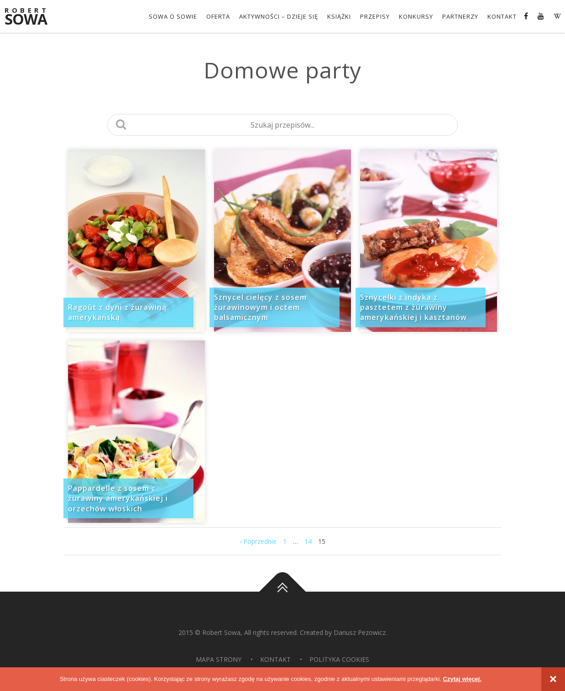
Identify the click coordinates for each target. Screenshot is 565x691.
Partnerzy (460, 16)
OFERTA (218, 16)
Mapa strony (218, 659)
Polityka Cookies (339, 659)
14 (308, 541)
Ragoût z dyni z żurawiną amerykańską (117, 312)
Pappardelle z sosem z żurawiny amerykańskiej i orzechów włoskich (118, 498)
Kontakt (502, 16)
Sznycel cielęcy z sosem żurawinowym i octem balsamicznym (260, 307)
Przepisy (375, 16)
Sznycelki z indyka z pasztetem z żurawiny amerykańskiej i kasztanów (413, 307)
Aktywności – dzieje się (278, 16)
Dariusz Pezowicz (360, 632)
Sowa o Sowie (173, 16)
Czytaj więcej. (462, 679)
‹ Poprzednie (258, 541)
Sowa (32, 17)
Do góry (282, 591)
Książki (339, 16)
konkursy (416, 16)
